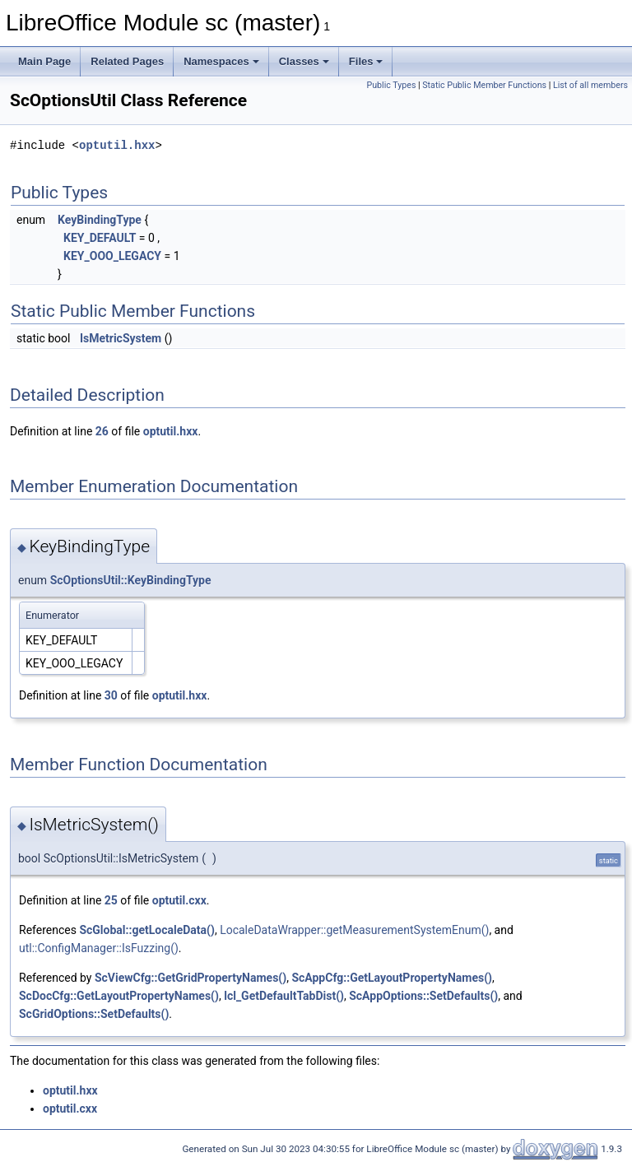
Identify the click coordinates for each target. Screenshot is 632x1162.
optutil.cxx (179, 900)
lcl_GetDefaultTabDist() (284, 995)
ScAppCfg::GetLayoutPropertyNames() (391, 977)
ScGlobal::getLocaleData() (146, 930)
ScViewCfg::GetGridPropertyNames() (190, 977)
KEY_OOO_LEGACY (112, 256)
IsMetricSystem (120, 338)
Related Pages (127, 61)
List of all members (590, 85)
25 (111, 900)
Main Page (44, 61)
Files (366, 61)
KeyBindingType (100, 219)
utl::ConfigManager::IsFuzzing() (99, 948)
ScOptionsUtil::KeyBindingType (130, 580)
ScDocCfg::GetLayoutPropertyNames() (119, 995)
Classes (304, 61)
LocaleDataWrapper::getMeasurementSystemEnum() (354, 930)
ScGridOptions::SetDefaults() (94, 1013)
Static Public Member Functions (484, 85)
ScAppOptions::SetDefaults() (423, 995)
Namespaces (221, 61)
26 (102, 431)
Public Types (391, 85)
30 (111, 695)
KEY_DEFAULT (99, 237)
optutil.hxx (117, 145)
